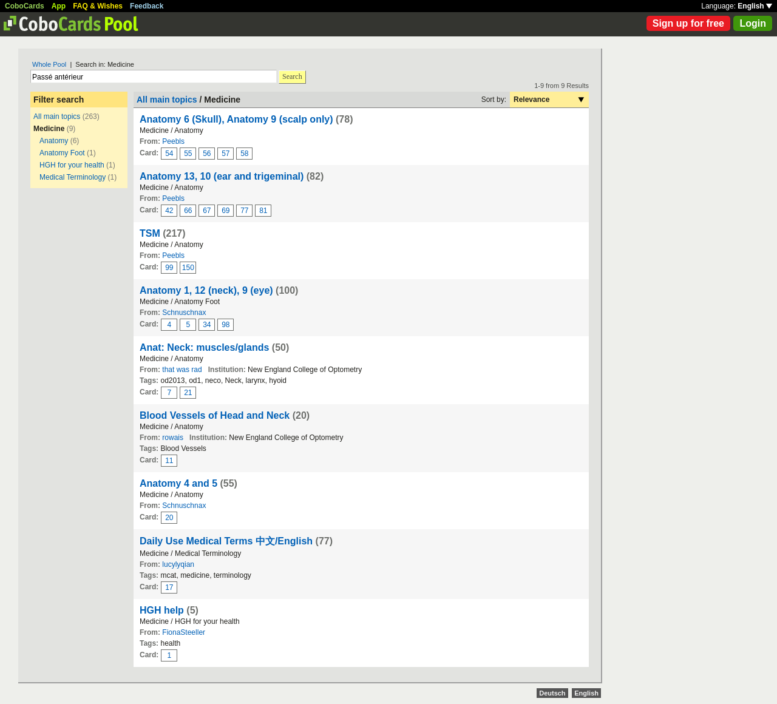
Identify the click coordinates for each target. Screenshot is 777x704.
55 (188, 153)
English (755, 6)
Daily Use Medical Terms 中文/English (226, 541)
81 (263, 210)
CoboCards (24, 6)
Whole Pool (49, 64)
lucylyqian (178, 564)
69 (225, 210)
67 (207, 210)
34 (207, 324)
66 (188, 210)
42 (169, 210)
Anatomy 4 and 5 (178, 483)
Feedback (146, 6)
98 (225, 324)
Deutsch (552, 693)
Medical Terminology (72, 177)
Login (752, 23)
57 (225, 153)
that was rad (182, 369)
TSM (150, 233)
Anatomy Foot (62, 153)
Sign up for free (688, 23)
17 (169, 587)
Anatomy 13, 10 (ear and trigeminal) (222, 176)
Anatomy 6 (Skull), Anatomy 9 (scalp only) (236, 119)
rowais (172, 437)
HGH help (162, 610)
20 (169, 517)
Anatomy (53, 141)
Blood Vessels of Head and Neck (215, 415)
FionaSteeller (183, 632)
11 (169, 460)
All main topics (56, 116)
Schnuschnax (184, 312)
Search (292, 76)
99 (169, 267)
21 (188, 392)
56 (207, 153)
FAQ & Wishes (98, 6)
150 (188, 267)
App (59, 6)
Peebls (173, 141)
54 (169, 153)
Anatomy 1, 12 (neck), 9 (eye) (206, 290)
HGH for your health (71, 165)
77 (244, 210)
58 (244, 153)
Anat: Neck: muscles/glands (204, 347)
